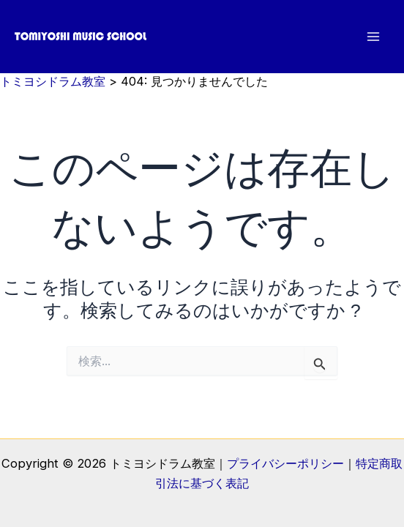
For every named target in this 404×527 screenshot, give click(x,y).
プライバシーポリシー (285, 463)
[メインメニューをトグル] (372, 36)
